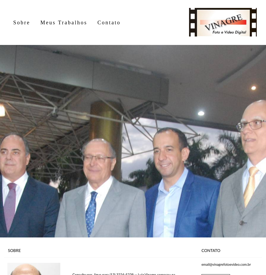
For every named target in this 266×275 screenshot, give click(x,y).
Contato (109, 22)
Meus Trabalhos (63, 22)
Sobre (21, 22)
